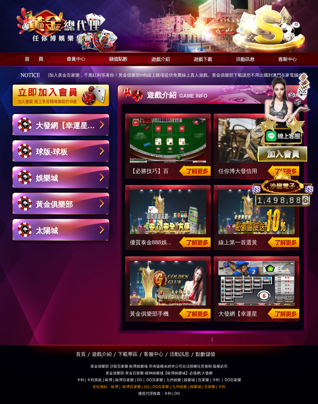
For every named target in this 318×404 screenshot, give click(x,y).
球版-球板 (52, 152)
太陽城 (47, 230)
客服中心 (286, 58)
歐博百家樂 (124, 380)
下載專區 (128, 354)
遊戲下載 (201, 58)
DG (139, 380)
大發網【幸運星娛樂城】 (65, 128)
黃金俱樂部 (54, 204)
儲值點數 (117, 58)
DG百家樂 (155, 380)
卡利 (80, 380)
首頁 (32, 58)
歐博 (108, 380)
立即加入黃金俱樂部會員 (62, 92)
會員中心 (74, 58)
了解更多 (194, 171)
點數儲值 (205, 354)
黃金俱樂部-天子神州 (76, 25)
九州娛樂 (173, 380)
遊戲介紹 (159, 58)
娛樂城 (47, 178)
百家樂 (203, 380)
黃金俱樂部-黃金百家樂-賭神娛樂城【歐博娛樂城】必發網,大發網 (159, 373)
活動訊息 (243, 58)
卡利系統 (94, 380)
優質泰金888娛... (150, 242)
